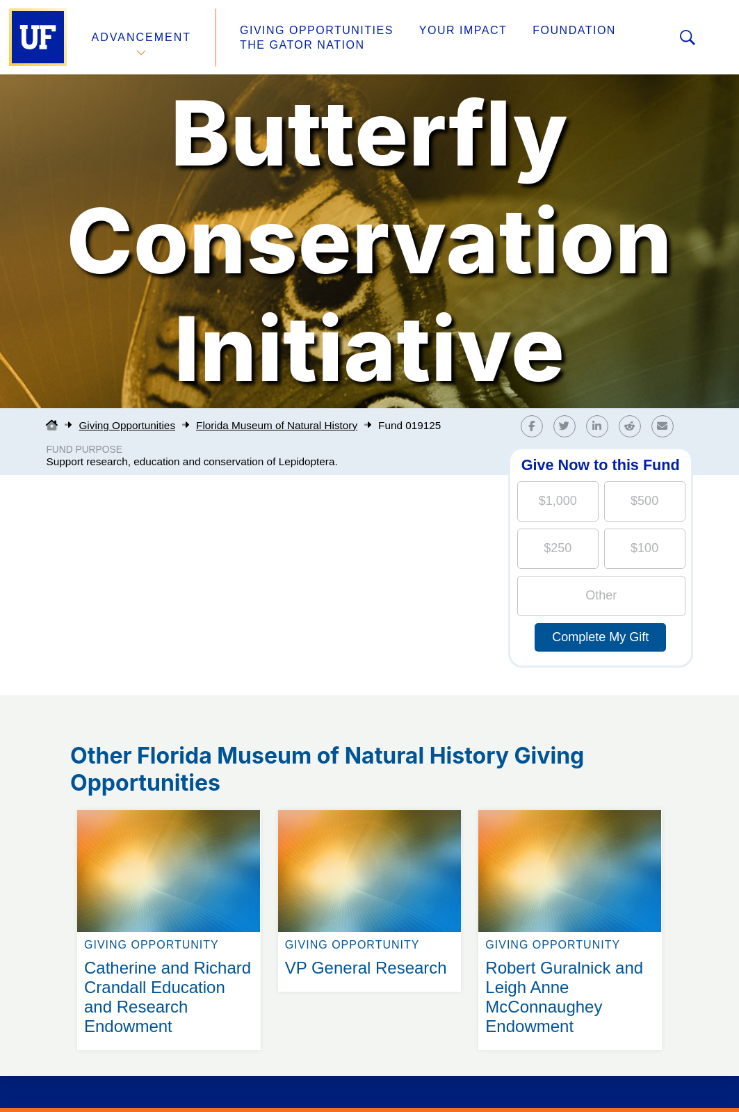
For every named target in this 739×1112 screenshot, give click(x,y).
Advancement (142, 37)
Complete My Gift (600, 637)
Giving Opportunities (316, 30)
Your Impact (463, 30)
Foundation (574, 30)
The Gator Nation (302, 45)
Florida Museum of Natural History (276, 425)
